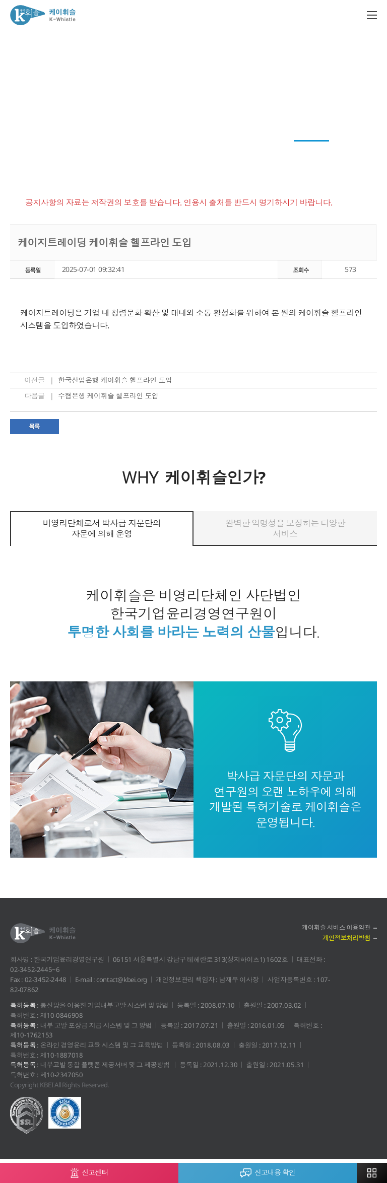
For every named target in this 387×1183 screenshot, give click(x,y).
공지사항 (317, 149)
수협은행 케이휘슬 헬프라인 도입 (108, 395)
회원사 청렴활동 (138, 149)
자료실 (356, 149)
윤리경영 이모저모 (259, 149)
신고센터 (89, 1170)
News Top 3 (80, 149)
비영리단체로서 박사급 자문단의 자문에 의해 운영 (102, 528)
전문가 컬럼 (197, 149)
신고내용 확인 (267, 1170)
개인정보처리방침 (344, 938)
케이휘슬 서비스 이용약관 (334, 927)
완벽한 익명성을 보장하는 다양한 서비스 (285, 528)
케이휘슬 (43, 15)
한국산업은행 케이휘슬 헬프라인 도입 (115, 380)
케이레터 (34, 149)
